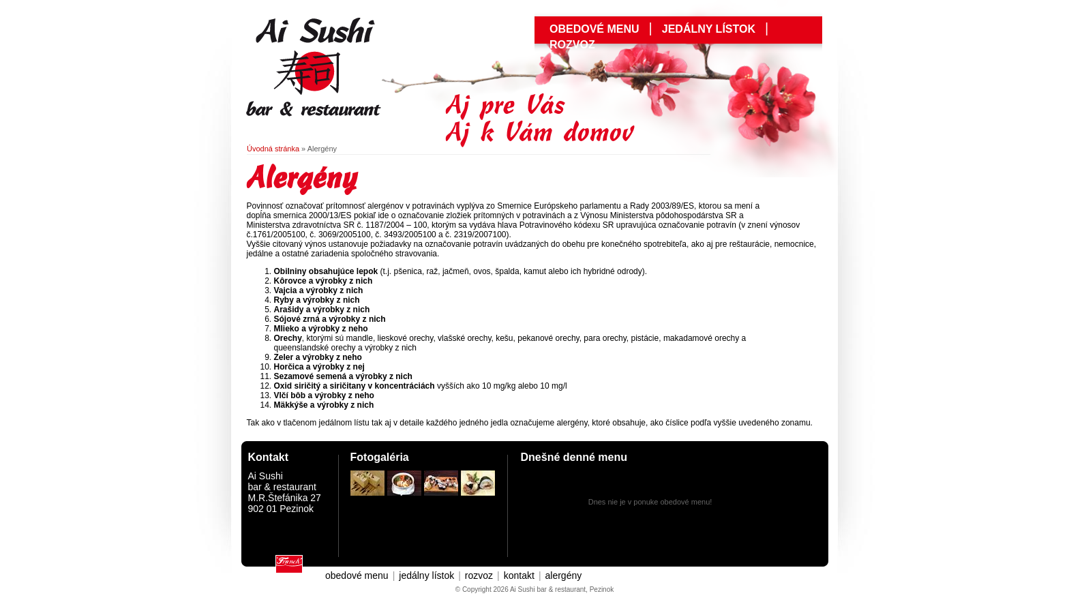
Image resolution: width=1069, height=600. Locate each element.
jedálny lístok (708, 29)
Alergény (322, 149)
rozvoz (479, 575)
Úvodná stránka (273, 149)
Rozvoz (572, 44)
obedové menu (594, 29)
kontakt (519, 575)
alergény (563, 575)
